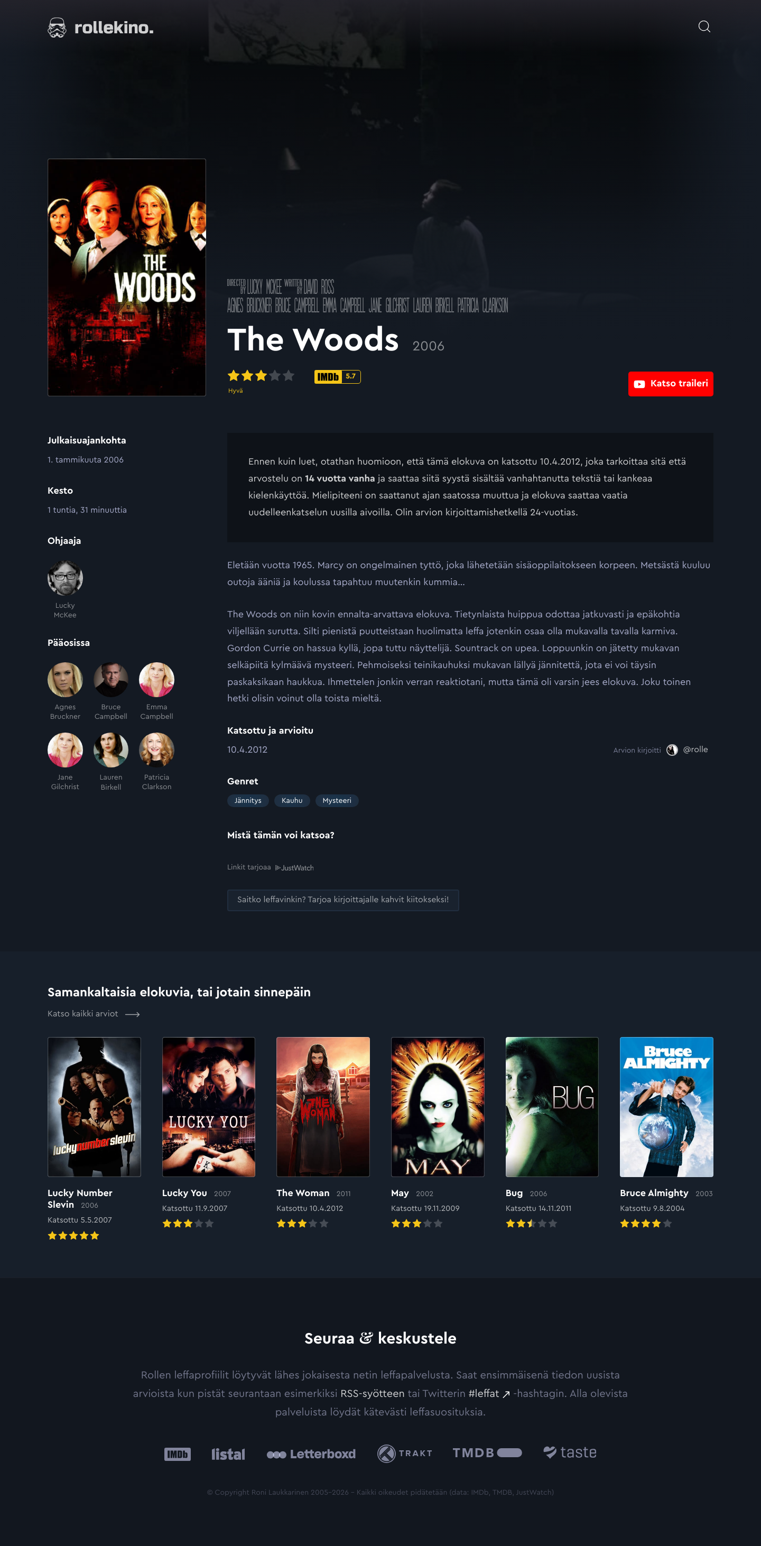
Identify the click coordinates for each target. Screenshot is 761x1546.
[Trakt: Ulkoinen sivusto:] (407, 1453)
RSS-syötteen (372, 1393)
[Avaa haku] (704, 21)
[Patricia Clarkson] (156, 762)
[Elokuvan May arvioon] (438, 1133)
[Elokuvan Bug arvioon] (552, 1133)
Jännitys (248, 800)
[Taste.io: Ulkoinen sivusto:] (570, 1453)
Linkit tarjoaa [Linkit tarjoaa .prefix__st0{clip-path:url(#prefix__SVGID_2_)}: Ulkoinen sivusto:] (270, 867)
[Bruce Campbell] (111, 692)
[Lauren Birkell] (111, 762)
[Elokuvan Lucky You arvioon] (209, 1133)
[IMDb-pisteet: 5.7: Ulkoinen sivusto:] (337, 377)
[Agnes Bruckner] (65, 692)
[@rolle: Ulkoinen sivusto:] (687, 750)
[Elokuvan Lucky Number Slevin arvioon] (94, 1139)
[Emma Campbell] (156, 692)
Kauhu (292, 800)
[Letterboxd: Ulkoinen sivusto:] (311, 1453)
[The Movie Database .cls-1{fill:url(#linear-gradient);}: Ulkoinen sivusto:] (487, 1453)
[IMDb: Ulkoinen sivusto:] (177, 1453)
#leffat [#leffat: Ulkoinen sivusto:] (484, 1393)
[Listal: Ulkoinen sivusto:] (225, 1453)
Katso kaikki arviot (94, 1014)
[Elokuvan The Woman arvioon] (323, 1133)
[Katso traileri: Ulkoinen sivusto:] (670, 376)
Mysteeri (337, 800)
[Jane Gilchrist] (65, 762)
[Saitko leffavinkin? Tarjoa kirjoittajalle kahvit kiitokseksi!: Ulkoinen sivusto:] (343, 900)
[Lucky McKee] (65, 590)
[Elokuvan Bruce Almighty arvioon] (666, 1133)
